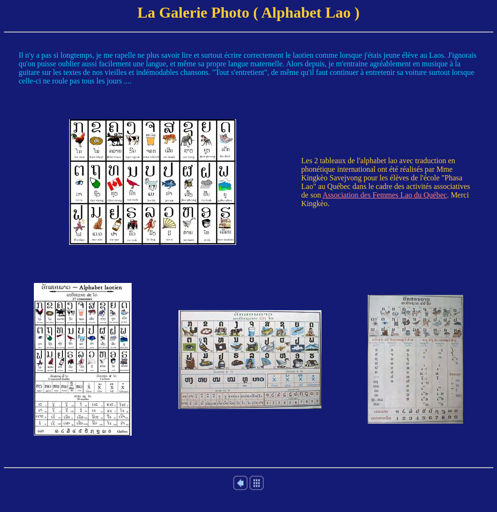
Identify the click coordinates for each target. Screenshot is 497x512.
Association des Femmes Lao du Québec (384, 195)
